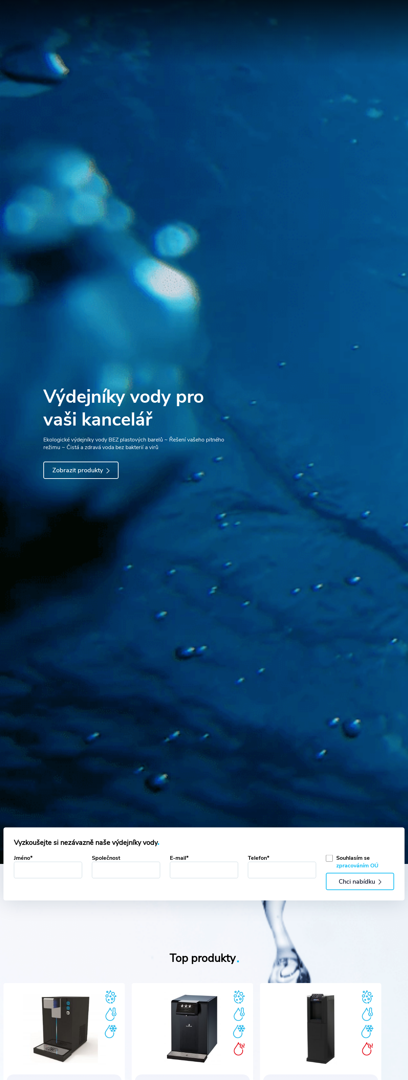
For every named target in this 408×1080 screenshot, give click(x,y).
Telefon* (258, 858)
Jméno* (23, 858)
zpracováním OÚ (357, 865)
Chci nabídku (360, 881)
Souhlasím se (357, 861)
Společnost (106, 858)
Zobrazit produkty (80, 470)
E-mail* (179, 858)
